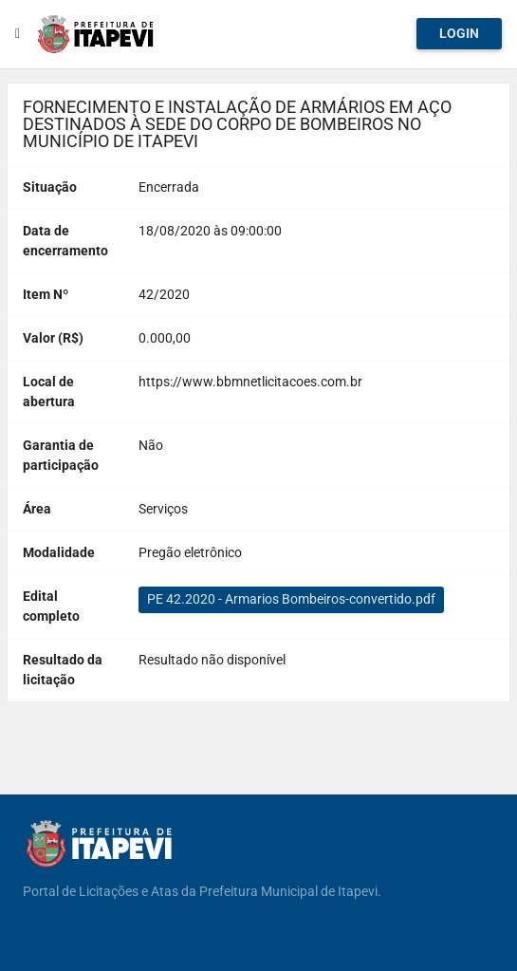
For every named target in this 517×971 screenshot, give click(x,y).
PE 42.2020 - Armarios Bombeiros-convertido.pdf (291, 599)
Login (459, 33)
